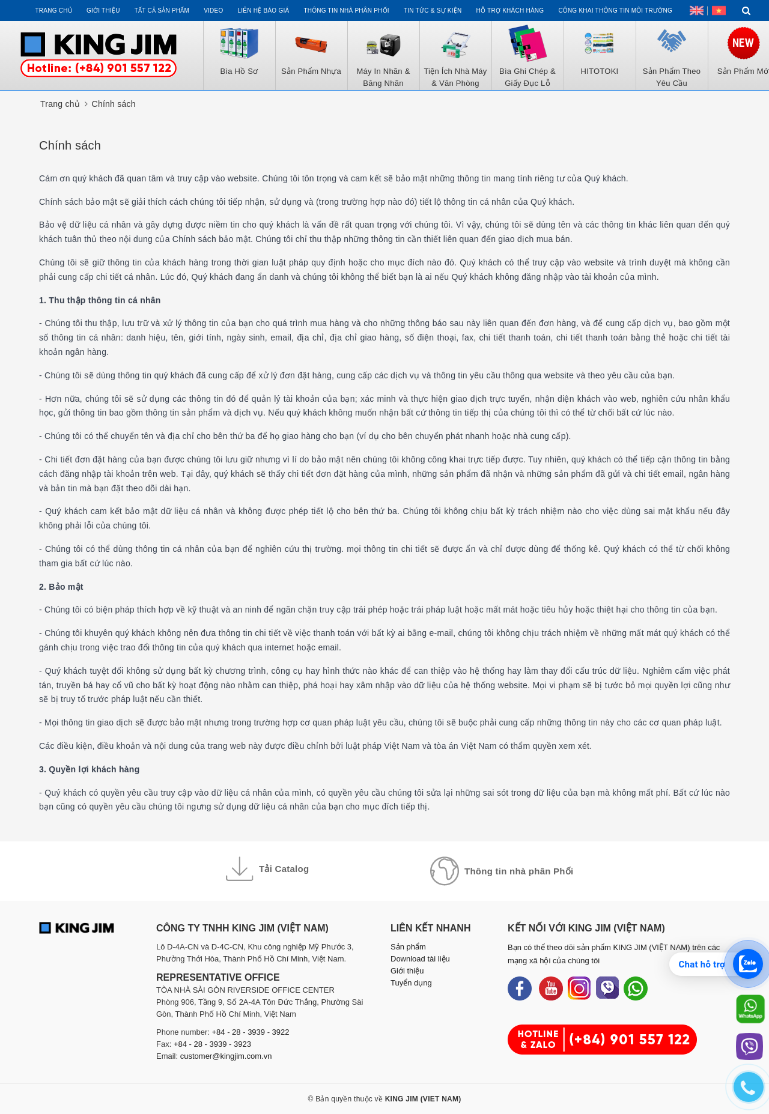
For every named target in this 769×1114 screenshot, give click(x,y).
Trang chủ (53, 10)
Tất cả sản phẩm (162, 10)
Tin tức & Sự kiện (433, 10)
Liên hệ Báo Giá (264, 10)
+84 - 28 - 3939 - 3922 (251, 1032)
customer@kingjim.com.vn (226, 1056)
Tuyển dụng (411, 982)
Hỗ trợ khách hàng (510, 10)
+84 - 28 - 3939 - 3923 (212, 1044)
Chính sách (70, 145)
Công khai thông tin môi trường (615, 10)
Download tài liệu (420, 958)
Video (213, 10)
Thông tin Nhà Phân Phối (346, 10)
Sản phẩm (408, 946)
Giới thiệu (103, 10)
